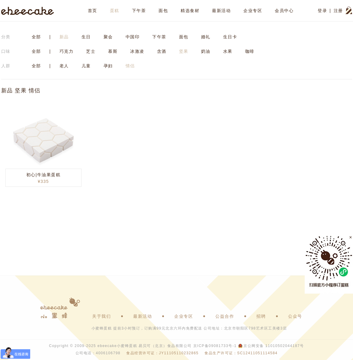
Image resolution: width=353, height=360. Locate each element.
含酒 (161, 51)
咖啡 (250, 51)
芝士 (90, 51)
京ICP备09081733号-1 (215, 346)
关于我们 (101, 316)
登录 (322, 10)
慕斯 (112, 51)
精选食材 (190, 10)
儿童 (86, 65)
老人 (64, 65)
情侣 (130, 65)
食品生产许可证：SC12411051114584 (241, 353)
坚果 (183, 51)
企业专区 (252, 10)
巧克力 (66, 51)
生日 (86, 36)
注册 (338, 10)
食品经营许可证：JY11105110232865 (162, 353)
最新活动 (221, 10)
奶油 (205, 51)
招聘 (261, 316)
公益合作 (224, 316)
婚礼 (205, 36)
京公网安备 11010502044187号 (273, 346)
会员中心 (284, 10)
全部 (36, 36)
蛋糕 (114, 10)
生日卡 (230, 36)
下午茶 (139, 10)
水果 (228, 51)
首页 (92, 10)
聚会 (108, 36)
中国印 (133, 36)
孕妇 (108, 65)
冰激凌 (137, 51)
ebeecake (27, 10)
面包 (163, 10)
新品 (64, 36)
